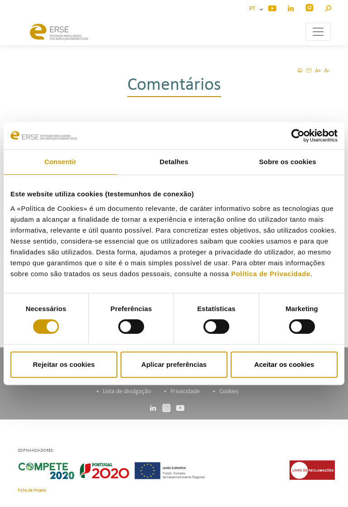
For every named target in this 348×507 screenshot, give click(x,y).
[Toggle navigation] (318, 32)
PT (253, 8)
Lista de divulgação (127, 391)
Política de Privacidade (270, 274)
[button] (328, 7)
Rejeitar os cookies (64, 364)
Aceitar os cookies (284, 364)
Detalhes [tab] (174, 162)
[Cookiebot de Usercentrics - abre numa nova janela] (298, 135)
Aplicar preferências (174, 364)
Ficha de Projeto (32, 490)
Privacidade (185, 391)
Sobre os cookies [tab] (287, 162)
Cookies (228, 391)
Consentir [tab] (60, 162)
